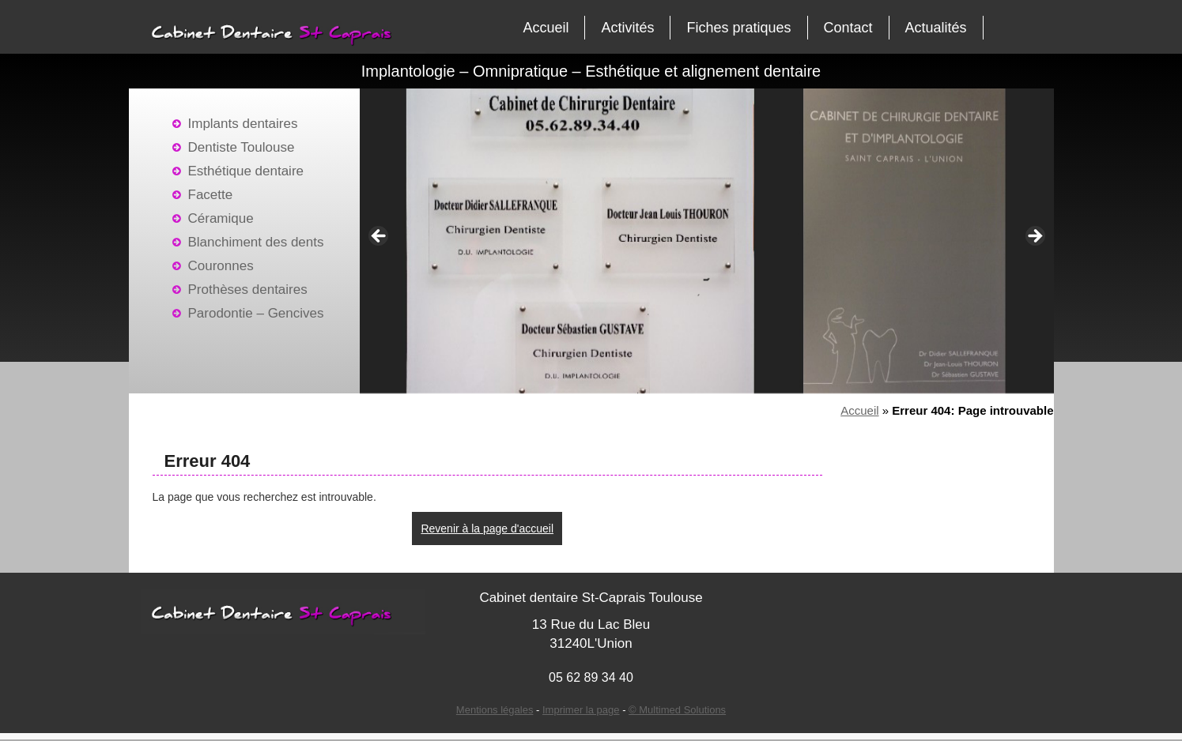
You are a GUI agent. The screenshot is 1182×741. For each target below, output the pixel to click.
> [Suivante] (1034, 237)
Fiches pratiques (738, 28)
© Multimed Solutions (677, 710)
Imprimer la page (581, 710)
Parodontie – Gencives (256, 313)
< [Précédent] (379, 237)
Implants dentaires (243, 123)
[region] (707, 240)
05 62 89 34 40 (591, 677)
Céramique (221, 218)
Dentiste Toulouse (241, 147)
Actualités (936, 28)
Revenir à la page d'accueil (487, 528)
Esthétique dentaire (246, 171)
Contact (848, 28)
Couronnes (221, 265)
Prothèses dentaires (248, 289)
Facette (210, 194)
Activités (627, 28)
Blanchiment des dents (256, 242)
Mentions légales (495, 710)
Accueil (545, 28)
